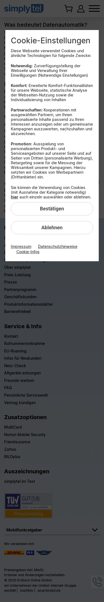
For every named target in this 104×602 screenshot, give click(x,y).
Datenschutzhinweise (57, 246)
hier (14, 197)
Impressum (21, 246)
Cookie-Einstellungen (50, 40)
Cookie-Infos (28, 251)
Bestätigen (52, 209)
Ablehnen (52, 227)
